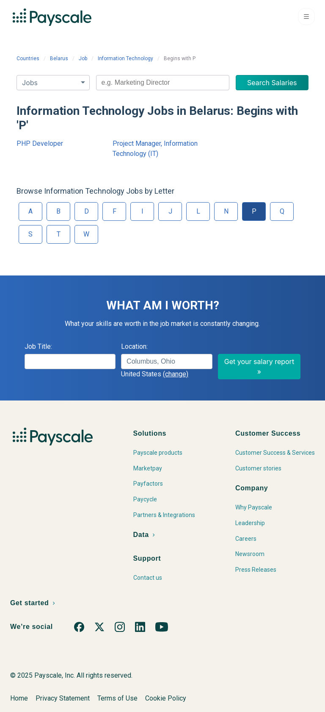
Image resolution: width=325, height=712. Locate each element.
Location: (134, 346)
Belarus (59, 58)
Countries (28, 58)
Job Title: (38, 346)
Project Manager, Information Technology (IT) (155, 148)
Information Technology (125, 58)
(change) (175, 374)
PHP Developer (40, 143)
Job (83, 58)
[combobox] (162, 82)
